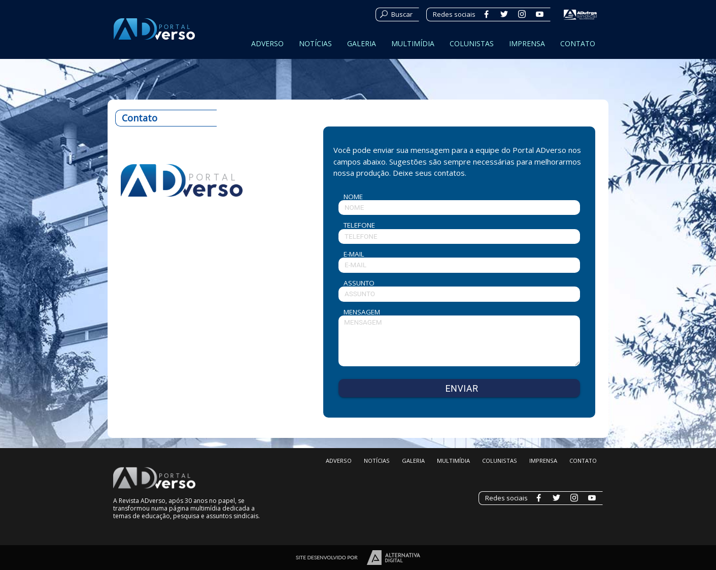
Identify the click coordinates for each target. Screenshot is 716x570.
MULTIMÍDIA (412, 43)
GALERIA (361, 43)
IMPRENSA (527, 43)
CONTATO (577, 43)
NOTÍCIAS (315, 43)
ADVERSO (267, 43)
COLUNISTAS (472, 43)
